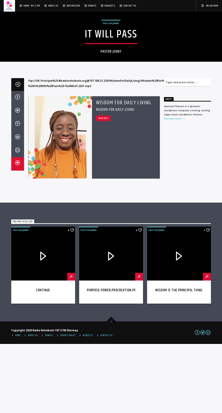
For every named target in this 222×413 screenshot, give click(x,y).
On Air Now (209, 6)
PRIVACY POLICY (67, 404)
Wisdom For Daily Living (123, 172)
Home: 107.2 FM (32, 6)
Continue (43, 359)
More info (103, 187)
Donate (92, 6)
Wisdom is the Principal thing (179, 359)
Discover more (174, 188)
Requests (110, 6)
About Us (53, 6)
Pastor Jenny (111, 57)
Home (18, 404)
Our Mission (73, 6)
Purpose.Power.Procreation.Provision (117, 359)
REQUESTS (88, 404)
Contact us (129, 6)
